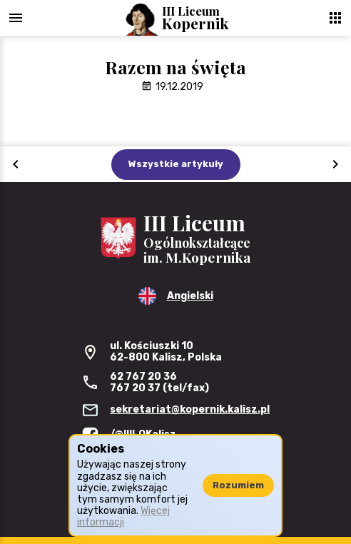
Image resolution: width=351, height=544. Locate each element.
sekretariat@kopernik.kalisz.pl (190, 409)
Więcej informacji (123, 516)
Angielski (190, 296)
